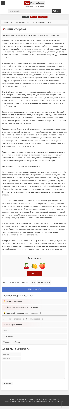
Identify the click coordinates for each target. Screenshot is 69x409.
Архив (33, 17)
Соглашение (54, 402)
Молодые (32, 35)
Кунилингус (20, 35)
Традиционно (43, 35)
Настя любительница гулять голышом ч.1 (23, 313)
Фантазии (55, 35)
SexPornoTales (20, 402)
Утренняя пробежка (11, 342)
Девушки (42, 17)
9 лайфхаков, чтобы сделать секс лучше (21, 307)
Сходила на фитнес (14, 301)
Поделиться (44, 282)
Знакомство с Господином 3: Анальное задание (23, 319)
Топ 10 (25, 17)
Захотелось (8, 336)
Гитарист (7, 330)
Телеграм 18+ (34, 289)
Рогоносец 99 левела (12, 324)
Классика (31, 22)
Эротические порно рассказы (14, 22)
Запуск (34, 273)
